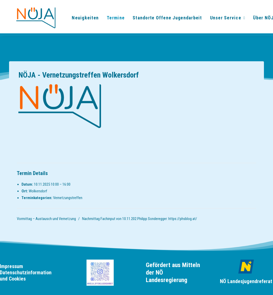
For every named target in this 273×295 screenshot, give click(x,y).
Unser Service (223, 19)
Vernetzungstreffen (67, 197)
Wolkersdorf (38, 191)
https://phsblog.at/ (182, 218)
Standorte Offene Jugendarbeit (163, 19)
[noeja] (28, 19)
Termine (112, 19)
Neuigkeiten (81, 19)
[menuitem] (81, 19)
